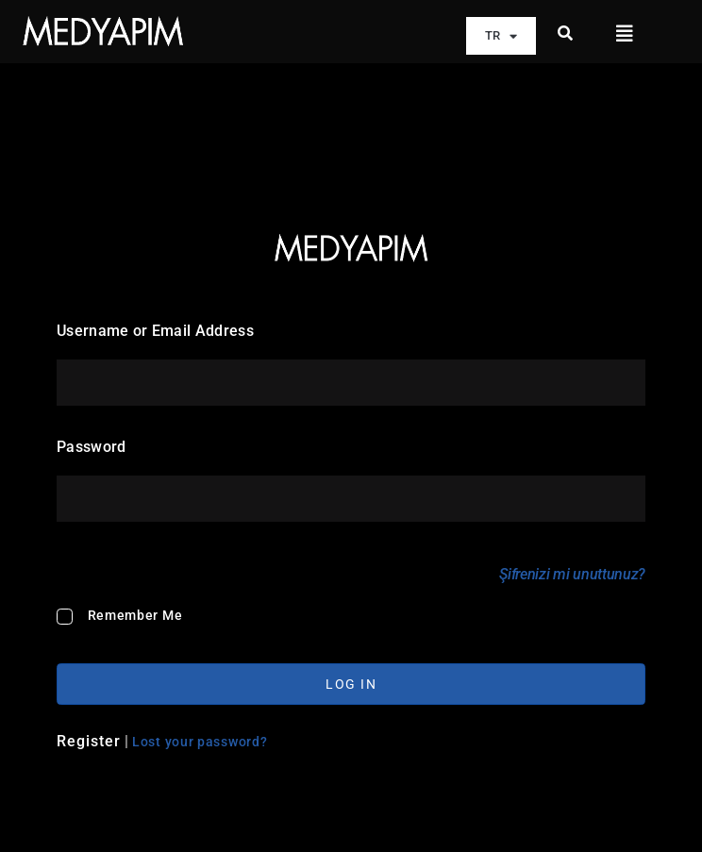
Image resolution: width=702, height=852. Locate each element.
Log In (351, 684)
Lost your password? (199, 740)
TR (501, 36)
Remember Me (135, 615)
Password (91, 447)
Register (89, 740)
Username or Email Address (155, 331)
